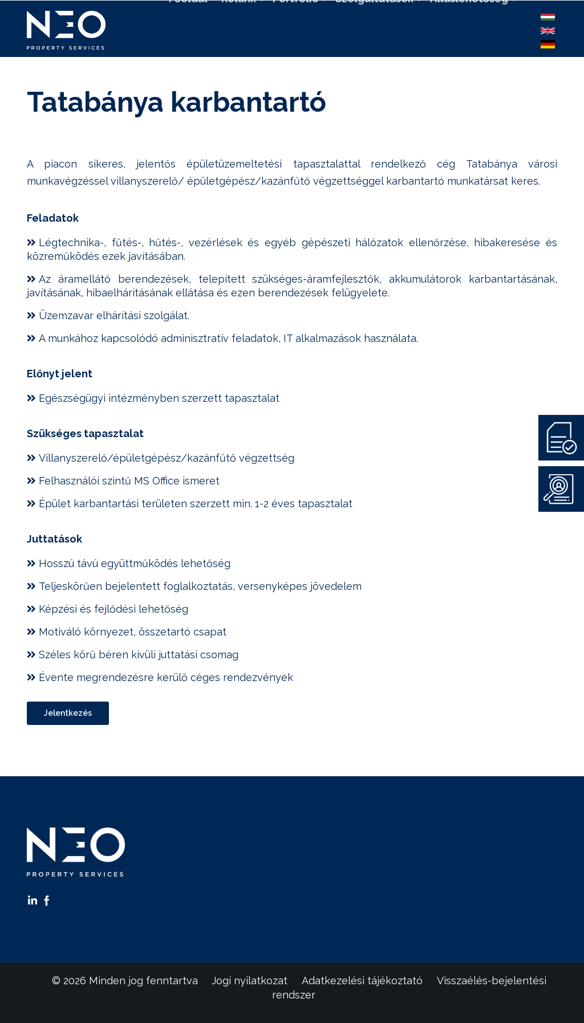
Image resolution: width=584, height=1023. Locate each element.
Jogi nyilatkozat (249, 981)
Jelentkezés (68, 713)
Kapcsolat (345, 61)
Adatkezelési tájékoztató (362, 981)
